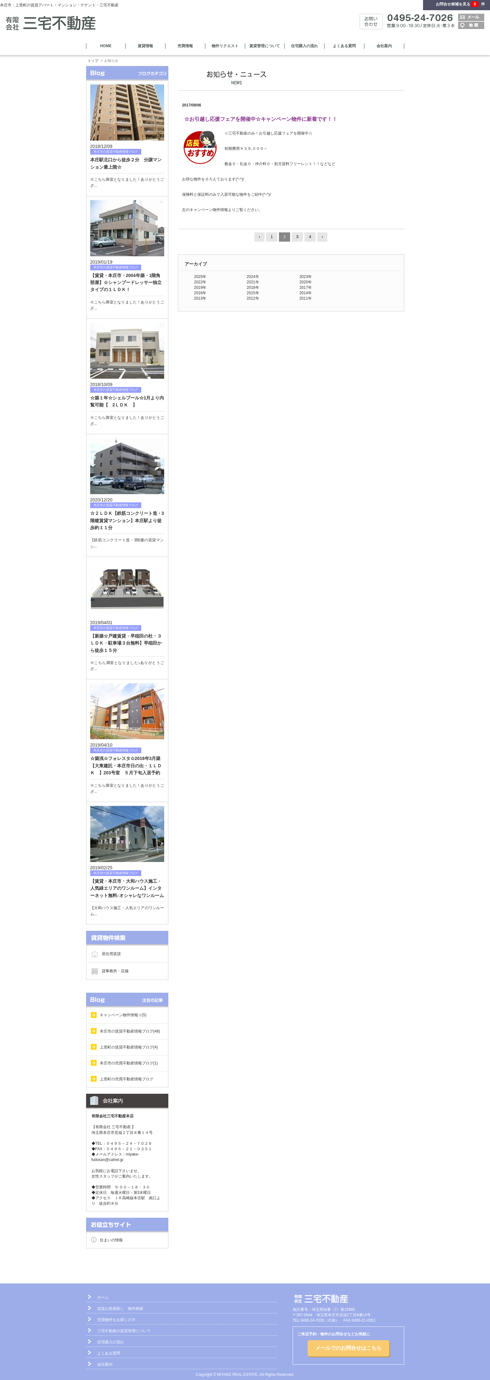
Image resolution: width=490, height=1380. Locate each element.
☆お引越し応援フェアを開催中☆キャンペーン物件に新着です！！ (260, 119)
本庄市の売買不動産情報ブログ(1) (129, 1063)
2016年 (200, 293)
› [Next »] (322, 237)
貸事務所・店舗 (115, 971)
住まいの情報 (111, 1240)
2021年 (253, 282)
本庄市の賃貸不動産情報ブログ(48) (130, 1031)
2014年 (305, 293)
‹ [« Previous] (259, 237)
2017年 (305, 287)
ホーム (103, 1297)
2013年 (200, 298)
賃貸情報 (145, 46)
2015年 (253, 293)
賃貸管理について (264, 46)
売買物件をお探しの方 (116, 1320)
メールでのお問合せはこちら (348, 1348)
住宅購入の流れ (304, 46)
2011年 (305, 298)
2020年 (305, 282)
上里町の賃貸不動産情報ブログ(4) (129, 1047)
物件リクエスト (225, 46)
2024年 (253, 276)
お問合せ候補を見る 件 (460, 4)
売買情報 (185, 46)
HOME (106, 46)
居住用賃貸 (111, 954)
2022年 (200, 282)
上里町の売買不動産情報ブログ (126, 1079)
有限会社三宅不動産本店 (112, 1116)
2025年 (200, 276)
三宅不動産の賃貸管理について (124, 1331)
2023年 (305, 276)
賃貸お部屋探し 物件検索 (120, 1308)
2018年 (253, 287)
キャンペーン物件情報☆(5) (123, 1015)
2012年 (253, 298)
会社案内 (384, 46)
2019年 (200, 287)
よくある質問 (344, 46)
